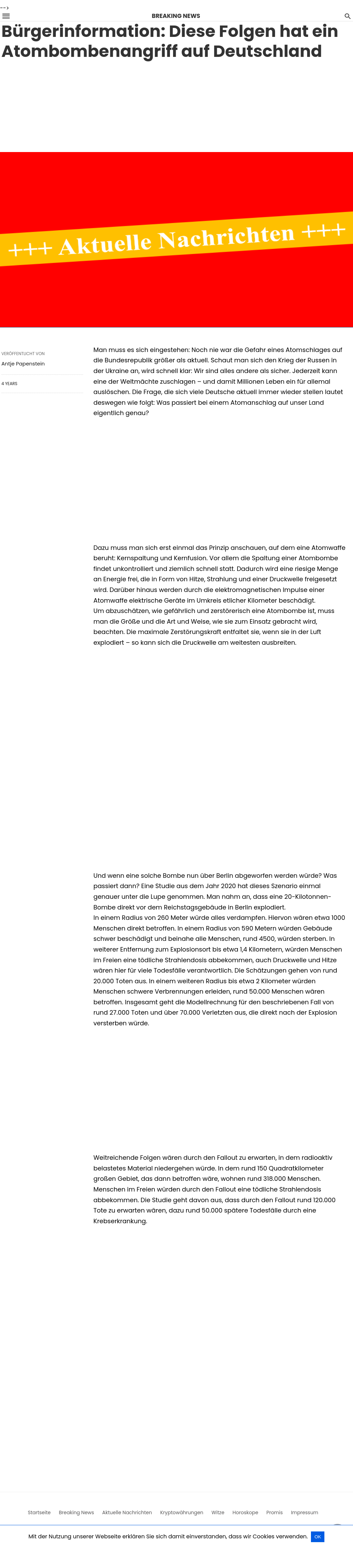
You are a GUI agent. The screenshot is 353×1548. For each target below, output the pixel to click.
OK (317, 1536)
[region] (176, 104)
